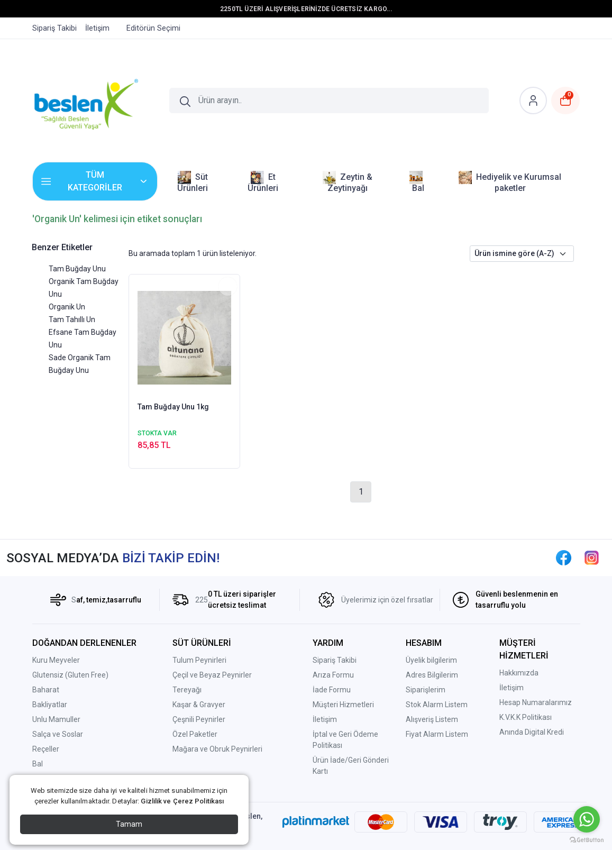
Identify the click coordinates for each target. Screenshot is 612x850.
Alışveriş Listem (432, 719)
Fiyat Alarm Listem (437, 734)
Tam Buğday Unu (77, 268)
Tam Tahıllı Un (72, 319)
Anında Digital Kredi (531, 732)
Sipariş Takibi (335, 660)
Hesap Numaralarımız (535, 702)
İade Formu (332, 690)
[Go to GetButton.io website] (587, 839)
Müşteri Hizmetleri (343, 704)
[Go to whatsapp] (586, 819)
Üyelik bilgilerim (431, 660)
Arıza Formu (333, 675)
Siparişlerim (425, 690)
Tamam (129, 824)
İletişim (325, 719)
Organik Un (67, 307)
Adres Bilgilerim (432, 675)
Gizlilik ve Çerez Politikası (182, 801)
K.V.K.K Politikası (525, 717)
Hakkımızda (518, 673)
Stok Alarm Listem (437, 704)
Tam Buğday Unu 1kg (173, 407)
